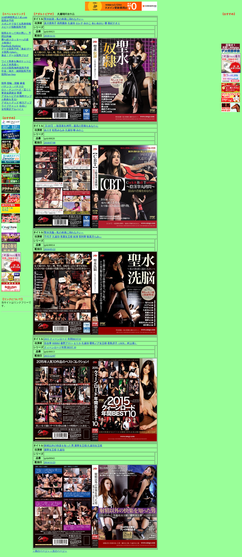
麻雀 (22, 83)
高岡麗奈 (62, 23)
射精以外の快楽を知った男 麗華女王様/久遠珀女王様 (73, 445)
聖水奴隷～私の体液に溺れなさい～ (64, 19)
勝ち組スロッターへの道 (15, 39)
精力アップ (25, 102)
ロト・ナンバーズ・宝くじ (16, 89)
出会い (23, 106)
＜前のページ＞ (41, 551)
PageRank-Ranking (11, 46)
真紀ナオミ (114, 23)
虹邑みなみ (58, 130)
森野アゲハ (66, 343)
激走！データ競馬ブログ (15, 55)
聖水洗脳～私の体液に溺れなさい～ (64, 232)
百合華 (48, 343)
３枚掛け (6, 42)
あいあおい (98, 23)
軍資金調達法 (8, 93)
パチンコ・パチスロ (12, 86)
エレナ (79, 23)
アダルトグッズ (10, 102)
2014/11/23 (49, 462)
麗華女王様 (50, 449)
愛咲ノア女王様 (98, 343)
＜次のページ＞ (58, 551)
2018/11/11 (49, 35)
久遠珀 (71, 23)
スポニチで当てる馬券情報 (16, 23)
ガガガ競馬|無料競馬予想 (15, 68)
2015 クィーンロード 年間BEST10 (62, 339)
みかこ (87, 23)
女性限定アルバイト (12, 109)
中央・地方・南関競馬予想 (16, 71)
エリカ (77, 343)
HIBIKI (56, 343)
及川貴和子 (50, 23)
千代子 (48, 236)
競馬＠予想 (7, 20)
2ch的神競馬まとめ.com (14, 17)
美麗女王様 (66, 236)
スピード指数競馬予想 (13, 27)
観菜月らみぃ (94, 236)
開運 (19, 93)
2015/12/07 (49, 356)
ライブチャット (10, 106)
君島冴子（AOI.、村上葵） (122, 343)
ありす (48, 130)
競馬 (3, 83)
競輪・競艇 (13, 83)
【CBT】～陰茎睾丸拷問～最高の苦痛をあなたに (71, 126)
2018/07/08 (49, 142)
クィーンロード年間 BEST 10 (60, 347)
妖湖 (75, 236)
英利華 (82, 236)
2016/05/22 (49, 249)
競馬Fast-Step (8, 74)
